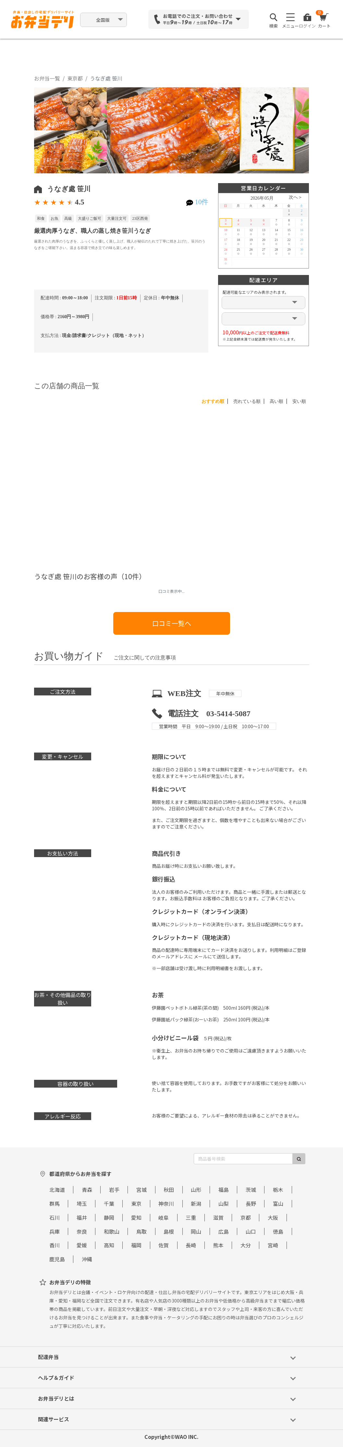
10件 (201, 202)
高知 (109, 1245)
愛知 (136, 1217)
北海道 (57, 1189)
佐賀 (163, 1245)
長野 (251, 1203)
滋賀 (218, 1217)
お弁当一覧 (47, 78)
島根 (169, 1231)
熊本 (218, 1245)
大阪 (273, 1217)
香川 (54, 1245)
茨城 (251, 1189)
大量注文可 (117, 218)
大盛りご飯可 (89, 218)
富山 (278, 1203)
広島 (223, 1231)
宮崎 (273, 1245)
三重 (191, 1217)
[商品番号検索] (243, 1158)
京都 (245, 1217)
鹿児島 (57, 1259)
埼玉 (82, 1203)
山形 (196, 1189)
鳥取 (141, 1231)
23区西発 (140, 218)
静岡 (109, 1217)
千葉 (109, 1203)
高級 (68, 218)
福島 (223, 1189)
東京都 (75, 78)
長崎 (191, 1245)
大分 (245, 1245)
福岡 (136, 1245)
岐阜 (163, 1217)
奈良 (82, 1231)
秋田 (169, 1189)
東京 (136, 1203)
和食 (41, 218)
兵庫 (54, 1231)
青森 (87, 1189)
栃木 (278, 1189)
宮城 (141, 1189)
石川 (54, 1217)
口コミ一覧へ (171, 623)
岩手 (114, 1189)
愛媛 (82, 1245)
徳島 (278, 1231)
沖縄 (87, 1259)
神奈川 (166, 1203)
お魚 (54, 218)
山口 (251, 1231)
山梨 (223, 1203)
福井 (82, 1217)
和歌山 (111, 1231)
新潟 (196, 1203)
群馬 (54, 1203)
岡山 (196, 1231)
